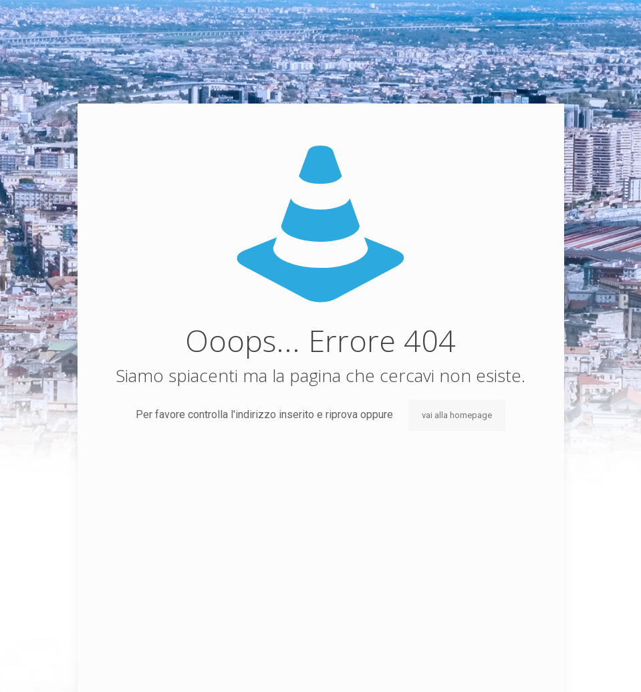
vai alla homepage (457, 415)
